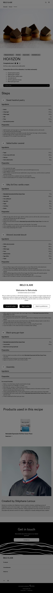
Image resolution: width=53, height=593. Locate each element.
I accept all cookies (11, 306)
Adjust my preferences (41, 306)
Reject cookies (25, 306)
